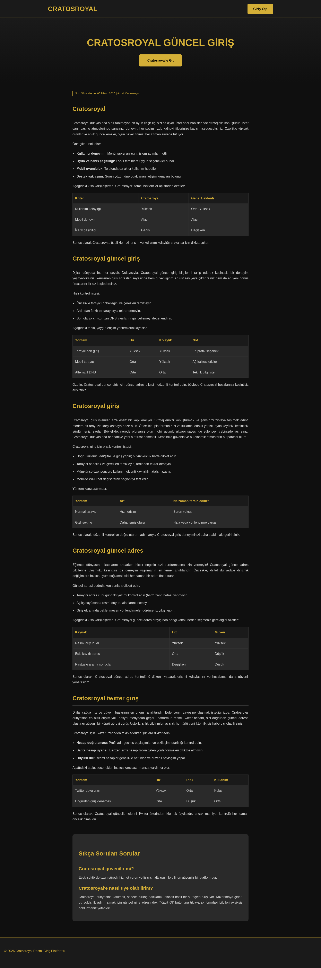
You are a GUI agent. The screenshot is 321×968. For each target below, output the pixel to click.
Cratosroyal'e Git (160, 60)
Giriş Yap (260, 9)
